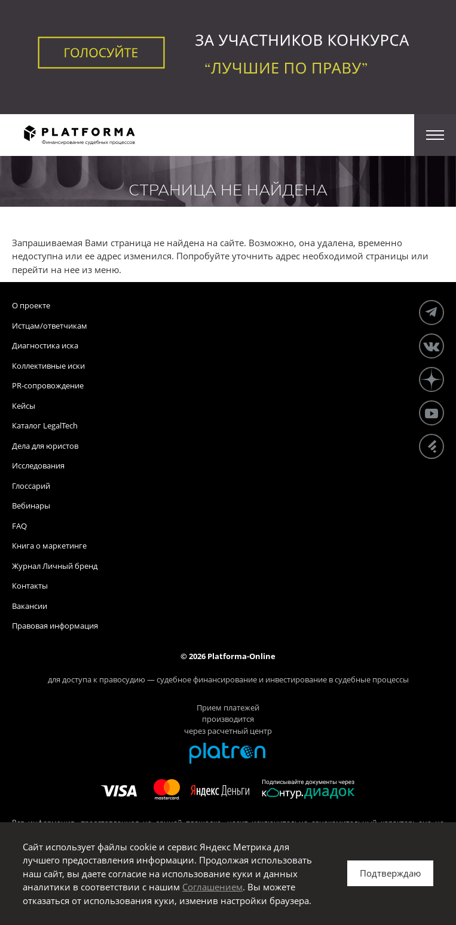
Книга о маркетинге (49, 545)
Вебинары (31, 505)
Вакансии (29, 606)
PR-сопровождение (48, 385)
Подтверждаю (390, 873)
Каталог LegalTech (45, 425)
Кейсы (23, 405)
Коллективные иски (48, 365)
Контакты (30, 585)
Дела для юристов (45, 445)
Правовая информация (55, 625)
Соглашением (212, 887)
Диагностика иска (45, 345)
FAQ (19, 525)
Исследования (38, 465)
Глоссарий (31, 485)
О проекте (31, 305)
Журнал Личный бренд (54, 565)
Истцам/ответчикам (49, 325)
